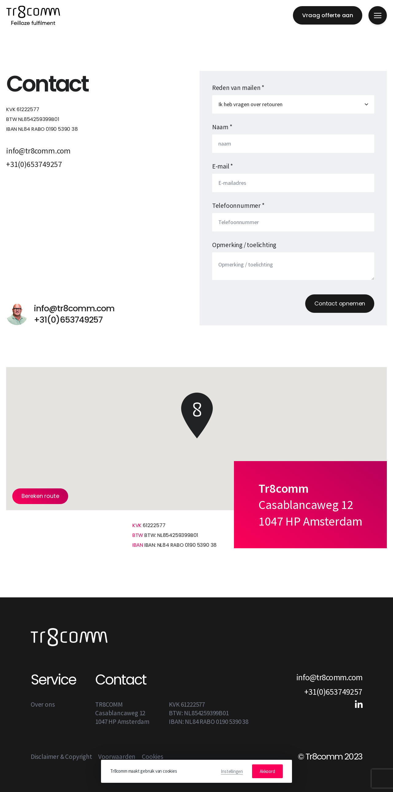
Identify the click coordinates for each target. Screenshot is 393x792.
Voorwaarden (116, 756)
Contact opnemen (339, 303)
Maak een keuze (293, 104)
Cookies (152, 756)
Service (53, 680)
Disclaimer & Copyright (61, 756)
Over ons (43, 704)
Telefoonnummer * (238, 205)
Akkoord (267, 771)
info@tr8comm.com (38, 151)
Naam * (222, 127)
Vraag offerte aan (327, 15)
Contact (120, 680)
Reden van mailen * (238, 87)
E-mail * (222, 166)
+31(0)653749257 (34, 164)
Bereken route (40, 496)
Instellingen (232, 771)
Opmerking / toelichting (244, 245)
